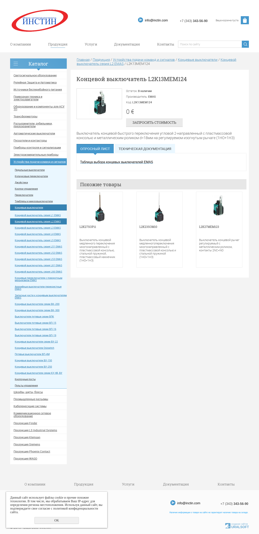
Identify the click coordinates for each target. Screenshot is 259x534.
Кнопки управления (26, 188)
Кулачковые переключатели (31, 176)
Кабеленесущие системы (30, 406)
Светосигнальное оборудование (35, 75)
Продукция (58, 44)
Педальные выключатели (30, 169)
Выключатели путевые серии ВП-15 (35, 322)
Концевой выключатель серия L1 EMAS (38, 215)
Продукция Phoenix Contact (32, 451)
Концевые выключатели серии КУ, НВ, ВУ (38, 372)
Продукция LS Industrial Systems (35, 430)
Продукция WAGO (25, 458)
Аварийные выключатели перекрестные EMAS (38, 288)
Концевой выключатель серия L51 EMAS (38, 246)
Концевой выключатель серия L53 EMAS (38, 259)
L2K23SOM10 (148, 227)
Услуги (91, 44)
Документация (127, 44)
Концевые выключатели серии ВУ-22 (36, 341)
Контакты (165, 44)
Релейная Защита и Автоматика (35, 82)
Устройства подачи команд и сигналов (40, 162)
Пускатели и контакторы (30, 140)
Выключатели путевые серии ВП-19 (35, 335)
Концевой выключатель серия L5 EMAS (38, 240)
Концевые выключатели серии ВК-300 (37, 310)
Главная (83, 59)
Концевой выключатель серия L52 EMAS (38, 252)
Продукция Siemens (27, 444)
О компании (20, 44)
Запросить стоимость (154, 122)
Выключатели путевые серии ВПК (34, 316)
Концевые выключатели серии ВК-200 (37, 304)
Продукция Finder (25, 423)
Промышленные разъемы (31, 399)
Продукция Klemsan (27, 437)
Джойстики (21, 182)
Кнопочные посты (25, 379)
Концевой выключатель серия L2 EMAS (38, 221)
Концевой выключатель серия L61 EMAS (38, 265)
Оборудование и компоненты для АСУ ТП (39, 108)
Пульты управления (26, 385)
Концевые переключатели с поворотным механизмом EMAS (38, 279)
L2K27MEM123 (209, 227)
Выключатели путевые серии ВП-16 (35, 329)
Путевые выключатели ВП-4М (32, 354)
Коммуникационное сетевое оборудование (32, 414)
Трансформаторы (25, 116)
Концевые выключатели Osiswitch (34, 347)
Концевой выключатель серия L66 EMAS (38, 271)
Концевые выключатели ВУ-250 (33, 366)
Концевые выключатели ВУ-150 (33, 360)
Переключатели (24, 195)
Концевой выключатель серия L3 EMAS (38, 227)
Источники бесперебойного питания (38, 89)
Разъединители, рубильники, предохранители (33, 125)
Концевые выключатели (29, 207)
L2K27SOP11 (88, 227)
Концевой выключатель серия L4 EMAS (38, 234)
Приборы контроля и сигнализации (37, 147)
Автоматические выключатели (34, 133)
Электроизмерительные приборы (36, 154)
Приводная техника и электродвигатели (28, 98)
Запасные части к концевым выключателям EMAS (41, 296)
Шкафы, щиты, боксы (28, 392)
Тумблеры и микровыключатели (34, 201)
